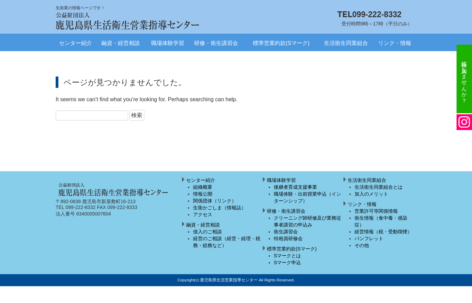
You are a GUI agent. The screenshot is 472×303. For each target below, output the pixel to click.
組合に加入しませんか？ (464, 79)
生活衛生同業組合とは (379, 187)
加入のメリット (371, 194)
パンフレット (369, 238)
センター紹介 (75, 43)
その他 (362, 245)
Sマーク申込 (287, 262)
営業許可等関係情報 (376, 211)
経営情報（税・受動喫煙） (383, 231)
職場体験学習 (167, 43)
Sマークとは (287, 255)
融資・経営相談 (120, 43)
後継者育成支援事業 (295, 187)
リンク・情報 (394, 43)
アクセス (202, 214)
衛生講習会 (286, 231)
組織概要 (202, 187)
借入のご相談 (207, 231)
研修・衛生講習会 (216, 43)
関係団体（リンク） (214, 200)
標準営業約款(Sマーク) (281, 43)
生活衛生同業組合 (346, 43)
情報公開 (202, 194)
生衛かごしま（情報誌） (219, 207)
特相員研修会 (288, 238)
